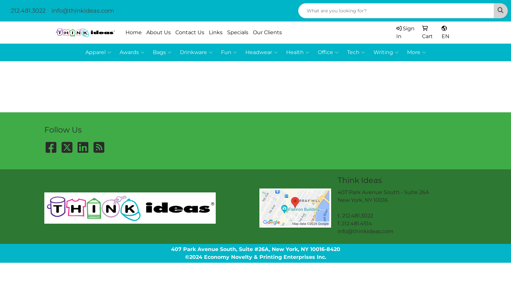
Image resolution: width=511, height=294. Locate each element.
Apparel (98, 52)
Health (297, 52)
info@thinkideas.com (82, 10)
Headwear (261, 52)
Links (216, 32)
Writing (386, 52)
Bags (162, 52)
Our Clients (267, 32)
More (416, 52)
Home (133, 32)
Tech (356, 52)
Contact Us (189, 32)
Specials (237, 32)
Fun (229, 52)
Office (328, 52)
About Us (158, 32)
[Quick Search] (396, 10)
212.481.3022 (28, 10)
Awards (132, 52)
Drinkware (196, 52)
